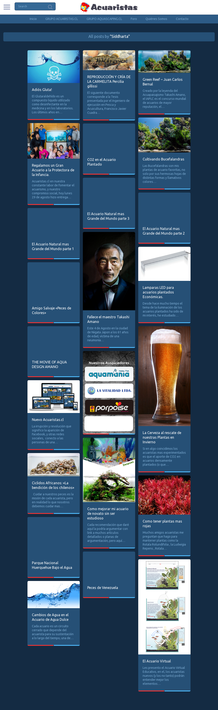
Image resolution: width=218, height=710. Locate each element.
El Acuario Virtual (157, 661)
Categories (6, 7)
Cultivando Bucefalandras (163, 159)
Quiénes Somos (156, 19)
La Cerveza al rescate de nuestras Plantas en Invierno (162, 437)
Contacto (182, 19)
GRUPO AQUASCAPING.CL (104, 19)
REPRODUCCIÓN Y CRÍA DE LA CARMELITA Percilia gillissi (109, 81)
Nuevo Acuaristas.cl (48, 420)
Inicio (33, 19)
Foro (134, 19)
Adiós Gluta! (42, 90)
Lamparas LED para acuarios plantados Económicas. (158, 292)
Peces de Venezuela (102, 588)
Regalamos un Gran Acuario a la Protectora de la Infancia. (53, 170)
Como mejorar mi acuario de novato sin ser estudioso (107, 513)
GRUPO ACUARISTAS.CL (61, 19)
